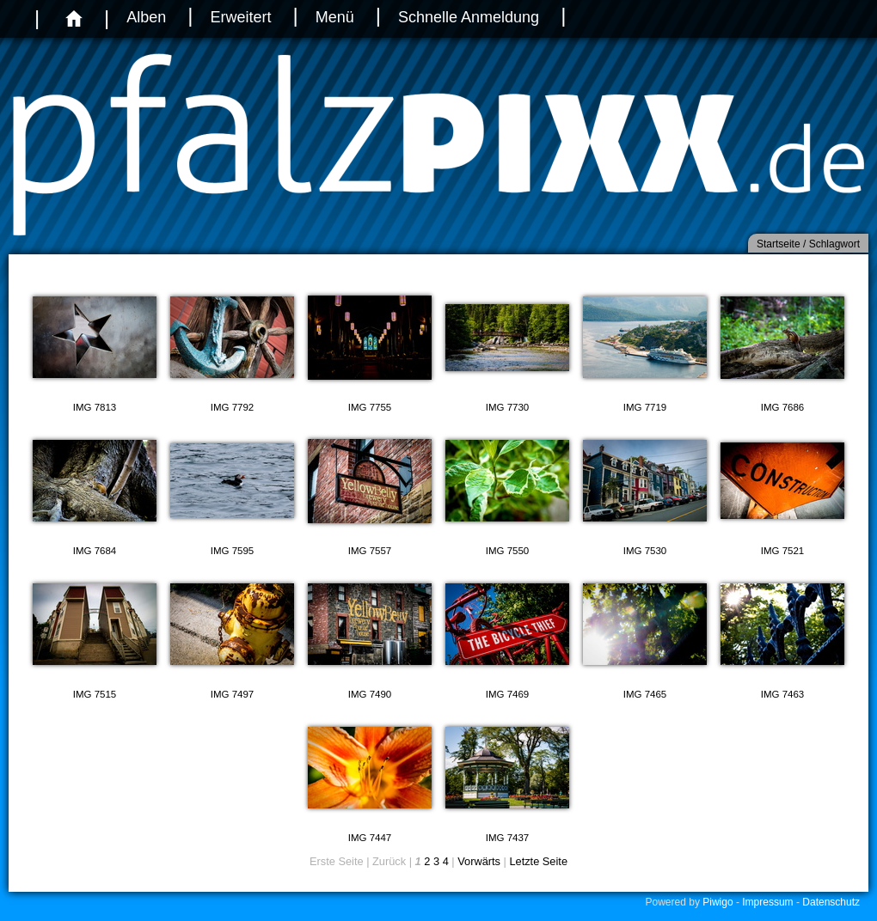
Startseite (778, 244)
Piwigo (717, 902)
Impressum (767, 902)
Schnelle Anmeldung (468, 17)
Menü (335, 17)
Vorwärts (478, 861)
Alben (146, 17)
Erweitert (240, 17)
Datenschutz (831, 902)
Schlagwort (834, 244)
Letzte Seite (538, 861)
